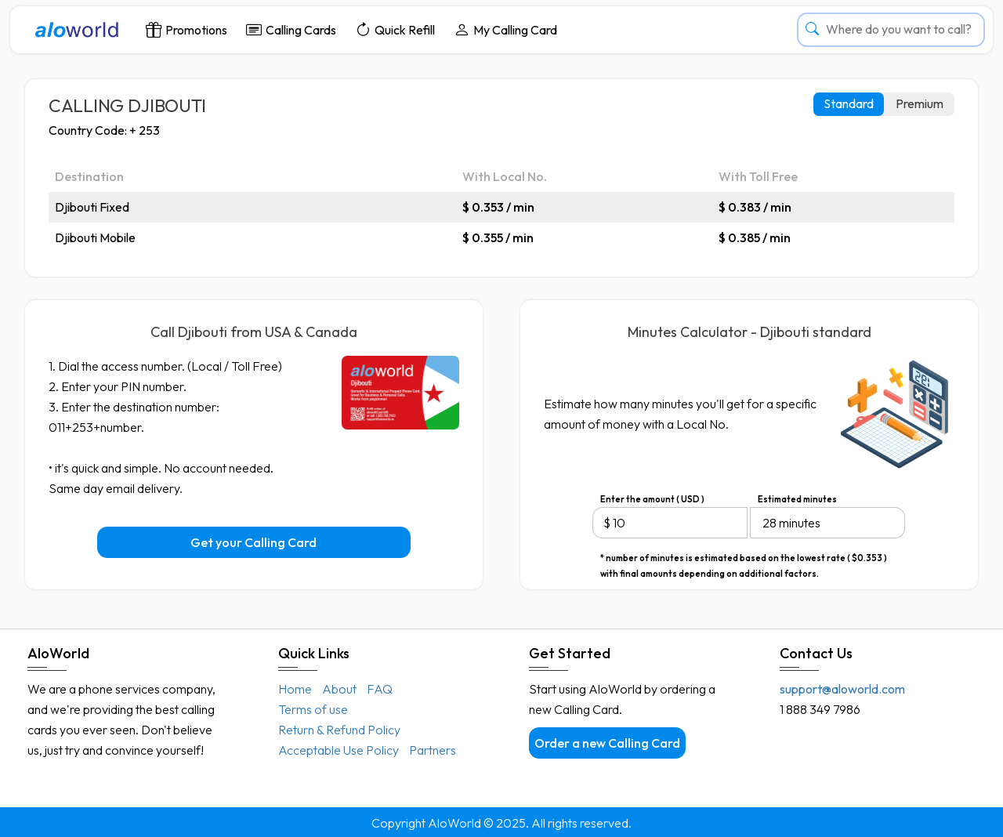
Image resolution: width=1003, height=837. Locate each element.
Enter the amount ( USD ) (652, 499)
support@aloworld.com (842, 689)
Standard (849, 103)
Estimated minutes (797, 499)
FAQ (380, 689)
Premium (919, 103)
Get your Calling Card (253, 542)
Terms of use (313, 709)
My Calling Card (505, 29)
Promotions (186, 29)
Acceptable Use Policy (338, 750)
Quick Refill (395, 29)
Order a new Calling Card (607, 743)
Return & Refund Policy (339, 729)
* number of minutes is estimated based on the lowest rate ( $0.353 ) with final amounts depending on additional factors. (743, 559)
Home (295, 689)
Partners (432, 750)
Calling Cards (291, 29)
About (339, 689)
